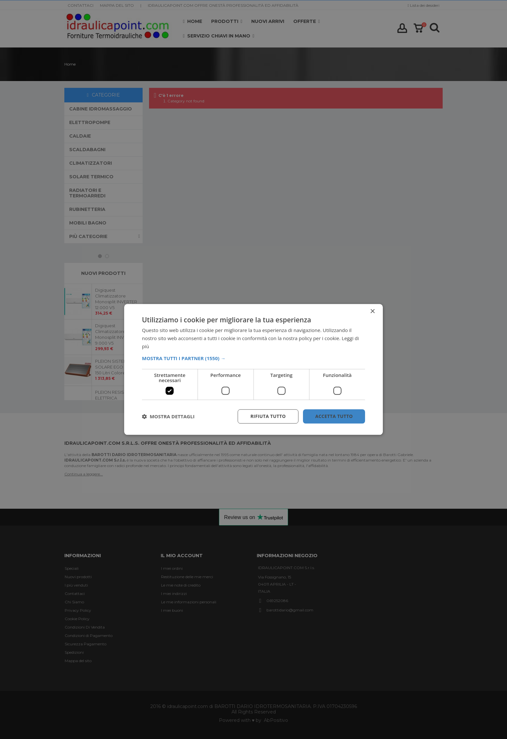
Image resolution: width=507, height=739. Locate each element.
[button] (253, 358)
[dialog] (253, 369)
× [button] (372, 311)
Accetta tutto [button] (334, 416)
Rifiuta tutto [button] (268, 416)
